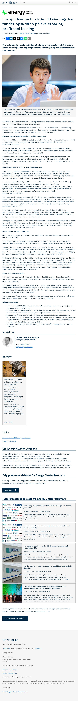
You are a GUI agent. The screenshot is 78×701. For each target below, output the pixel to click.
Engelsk (9, 692)
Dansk (4, 692)
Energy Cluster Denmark (28, 33)
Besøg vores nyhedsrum (15, 618)
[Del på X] (14, 38)
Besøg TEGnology (9, 441)
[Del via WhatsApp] (25, 38)
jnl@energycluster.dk (24, 347)
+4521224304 (24, 344)
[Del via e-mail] (29, 38)
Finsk (25, 692)
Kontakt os (6, 648)
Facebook (12, 670)
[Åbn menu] (24, 2)
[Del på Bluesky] (21, 38)
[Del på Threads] (18, 38)
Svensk (20, 692)
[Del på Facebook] (7, 38)
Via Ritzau (38, 648)
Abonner (10, 490)
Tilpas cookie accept (9, 673)
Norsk (15, 692)
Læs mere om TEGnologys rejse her (16, 438)
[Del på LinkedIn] (10, 38)
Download (8, 422)
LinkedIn (5, 670)
